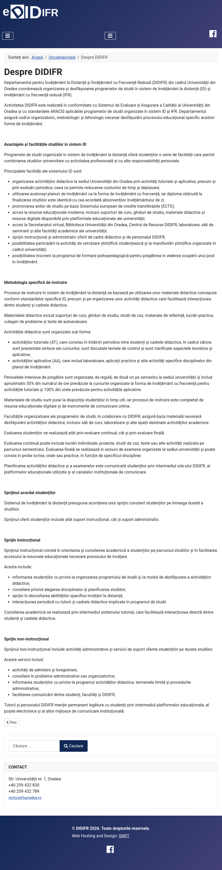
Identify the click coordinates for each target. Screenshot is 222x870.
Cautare (73, 746)
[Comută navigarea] (7, 36)
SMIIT (124, 835)
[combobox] (34, 746)
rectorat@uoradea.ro (24, 798)
